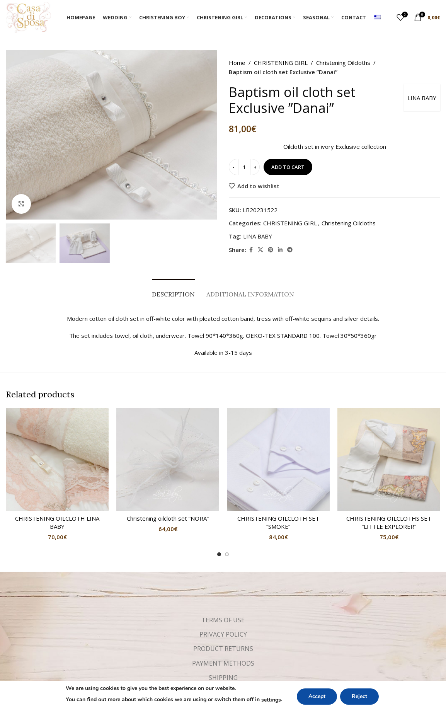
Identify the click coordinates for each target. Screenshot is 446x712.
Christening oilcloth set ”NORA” (168, 518)
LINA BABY (421, 98)
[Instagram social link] (230, 701)
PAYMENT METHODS (223, 663)
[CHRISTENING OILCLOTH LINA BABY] (57, 459)
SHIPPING (223, 677)
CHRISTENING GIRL (281, 62)
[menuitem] (377, 17)
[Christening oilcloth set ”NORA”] (167, 459)
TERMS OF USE (223, 620)
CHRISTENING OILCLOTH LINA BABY (57, 522)
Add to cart (288, 167)
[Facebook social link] (250, 250)
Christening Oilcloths (343, 62)
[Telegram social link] (290, 250)
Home (237, 62)
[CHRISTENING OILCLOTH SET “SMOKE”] (278, 459)
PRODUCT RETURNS (223, 648)
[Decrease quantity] (233, 167)
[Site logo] (28, 16)
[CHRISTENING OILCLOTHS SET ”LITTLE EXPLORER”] (388, 459)
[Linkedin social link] (280, 250)
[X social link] (260, 250)
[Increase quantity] (255, 167)
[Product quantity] (244, 167)
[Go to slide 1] (219, 554)
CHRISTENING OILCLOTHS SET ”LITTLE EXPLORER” (388, 522)
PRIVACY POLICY (223, 634)
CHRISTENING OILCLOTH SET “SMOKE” (278, 522)
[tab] (173, 290)
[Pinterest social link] (271, 250)
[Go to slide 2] (227, 554)
